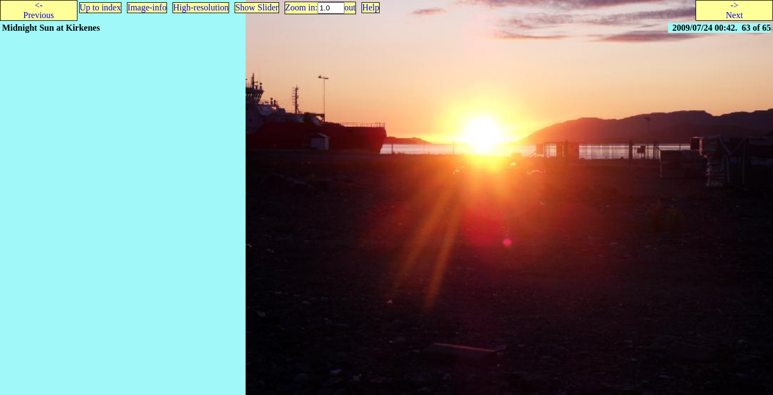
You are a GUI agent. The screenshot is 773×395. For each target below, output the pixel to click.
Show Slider (257, 7)
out (349, 7)
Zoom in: (301, 7)
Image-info (146, 7)
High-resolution (201, 7)
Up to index (100, 7)
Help (370, 7)
